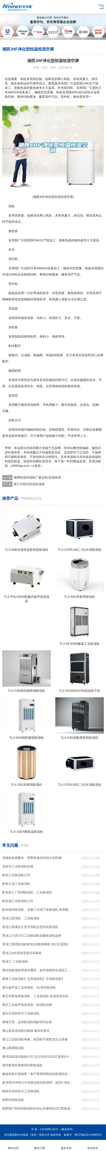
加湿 (27, 318)
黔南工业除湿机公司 (16, 875)
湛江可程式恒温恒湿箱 (29, 484)
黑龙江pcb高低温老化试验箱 (22, 953)
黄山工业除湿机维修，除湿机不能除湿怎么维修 (35, 1039)
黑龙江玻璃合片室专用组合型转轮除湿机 (30, 927)
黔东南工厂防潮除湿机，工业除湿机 (27, 892)
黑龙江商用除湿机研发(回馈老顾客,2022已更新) (35, 944)
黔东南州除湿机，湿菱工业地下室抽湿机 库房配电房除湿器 (37, 909)
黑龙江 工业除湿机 (15, 961)
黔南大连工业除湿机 (16, 883)
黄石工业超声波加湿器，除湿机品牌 (27, 1004)
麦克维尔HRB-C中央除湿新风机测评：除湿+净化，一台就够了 (37, 1082)
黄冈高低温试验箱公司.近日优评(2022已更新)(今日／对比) (37, 1056)
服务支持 (66, 1145)
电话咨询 (93, 1145)
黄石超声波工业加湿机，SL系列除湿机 (29, 987)
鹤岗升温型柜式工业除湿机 (21, 1091)
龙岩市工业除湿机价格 (17, 866)
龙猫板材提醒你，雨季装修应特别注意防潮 (31, 858)
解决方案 (39, 1145)
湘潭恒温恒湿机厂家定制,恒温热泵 (37, 477)
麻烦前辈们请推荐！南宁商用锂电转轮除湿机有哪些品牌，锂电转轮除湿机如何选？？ (37, 1074)
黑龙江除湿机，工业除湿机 (21, 918)
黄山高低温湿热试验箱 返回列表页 (26, 1030)
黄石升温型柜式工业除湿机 (21, 1013)
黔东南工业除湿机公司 (17, 901)
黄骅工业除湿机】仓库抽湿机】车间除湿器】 (33, 979)
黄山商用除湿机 (13, 1048)
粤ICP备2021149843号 (88, 1134)
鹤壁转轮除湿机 (13, 1100)
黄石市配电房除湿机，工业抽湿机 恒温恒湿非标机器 (37, 996)
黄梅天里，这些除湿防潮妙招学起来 (27, 1022)
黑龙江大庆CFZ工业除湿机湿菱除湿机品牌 (31, 935)
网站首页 (13, 1145)
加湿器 (13, 308)
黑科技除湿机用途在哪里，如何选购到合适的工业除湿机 (37, 970)
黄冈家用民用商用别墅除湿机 (22, 1065)
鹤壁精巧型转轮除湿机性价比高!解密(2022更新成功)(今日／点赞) (37, 1108)
